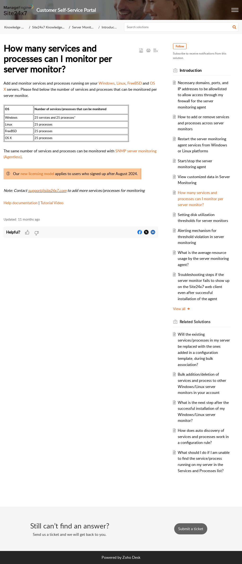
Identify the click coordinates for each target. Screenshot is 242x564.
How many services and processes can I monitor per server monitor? (200, 198)
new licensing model (37, 173)
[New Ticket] (190, 528)
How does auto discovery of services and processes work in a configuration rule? (203, 436)
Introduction (111, 27)
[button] (234, 10)
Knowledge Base (16, 27)
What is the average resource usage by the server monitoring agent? (203, 258)
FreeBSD (134, 83)
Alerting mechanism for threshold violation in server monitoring (201, 236)
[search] (181, 27)
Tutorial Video (51, 202)
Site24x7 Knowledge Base (51, 27)
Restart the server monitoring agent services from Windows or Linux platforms (202, 144)
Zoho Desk (131, 557)
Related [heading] (195, 321)
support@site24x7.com (47, 190)
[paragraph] (81, 146)
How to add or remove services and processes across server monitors (203, 122)
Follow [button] (180, 46)
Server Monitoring (85, 27)
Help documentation (21, 202)
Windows (107, 83)
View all (181, 308)
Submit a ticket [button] (190, 528)
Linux (121, 83)
